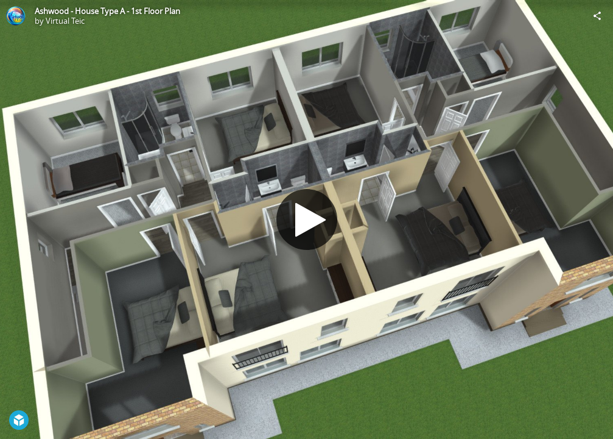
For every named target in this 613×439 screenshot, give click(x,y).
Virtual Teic (65, 20)
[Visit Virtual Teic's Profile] (16, 16)
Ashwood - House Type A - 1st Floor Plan (107, 10)
